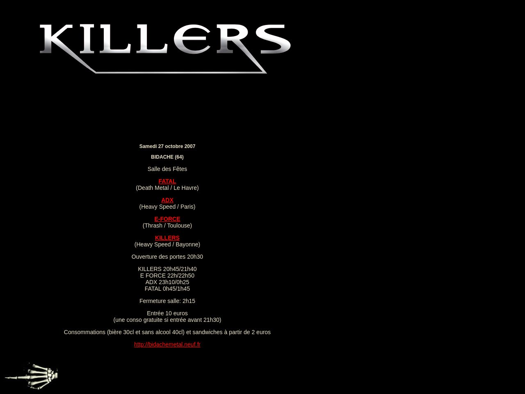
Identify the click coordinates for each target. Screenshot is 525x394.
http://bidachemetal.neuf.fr (167, 344)
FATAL (167, 181)
